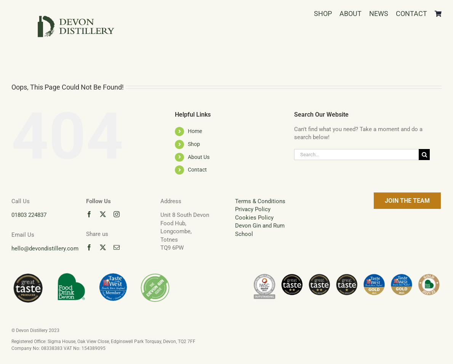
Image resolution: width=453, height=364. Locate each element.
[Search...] (356, 154)
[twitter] (103, 214)
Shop (194, 144)
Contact (197, 170)
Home (195, 131)
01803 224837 (28, 215)
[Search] (424, 154)
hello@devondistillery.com (44, 248)
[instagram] (117, 214)
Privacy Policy (253, 209)
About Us (199, 157)
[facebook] (89, 214)
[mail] (117, 247)
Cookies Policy (254, 217)
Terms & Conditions (260, 201)
